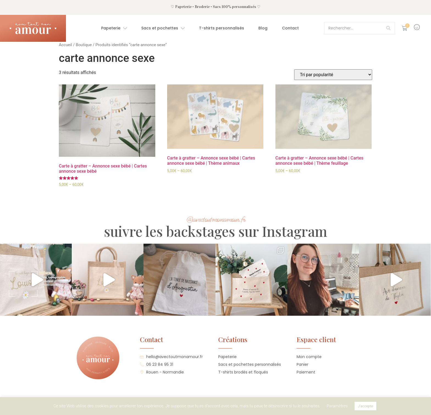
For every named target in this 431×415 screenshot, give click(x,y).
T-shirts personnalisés (221, 28)
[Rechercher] (388, 28)
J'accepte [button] (365, 406)
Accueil (65, 44)
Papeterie (114, 28)
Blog (262, 28)
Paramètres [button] (337, 405)
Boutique (84, 44)
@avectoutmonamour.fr (215, 219)
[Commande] (333, 74)
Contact (290, 28)
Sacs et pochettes (163, 28)
